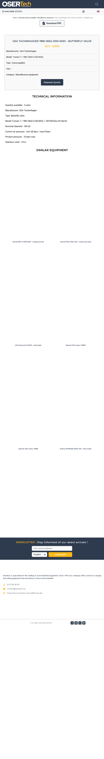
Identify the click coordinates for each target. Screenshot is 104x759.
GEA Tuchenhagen (28, 183)
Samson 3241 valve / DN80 (76, 477)
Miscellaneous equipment (45, 17)
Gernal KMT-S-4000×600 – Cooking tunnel (28, 373)
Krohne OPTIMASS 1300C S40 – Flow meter (75, 580)
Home (15, 17)
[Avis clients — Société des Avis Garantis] (52, 738)
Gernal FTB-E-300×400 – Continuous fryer (75, 373)
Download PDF (52, 23)
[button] (83, 11)
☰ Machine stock (12, 11)
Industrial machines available (27, 17)
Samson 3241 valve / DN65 (28, 580)
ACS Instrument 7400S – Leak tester (28, 477)
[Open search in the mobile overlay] (96, 4)
